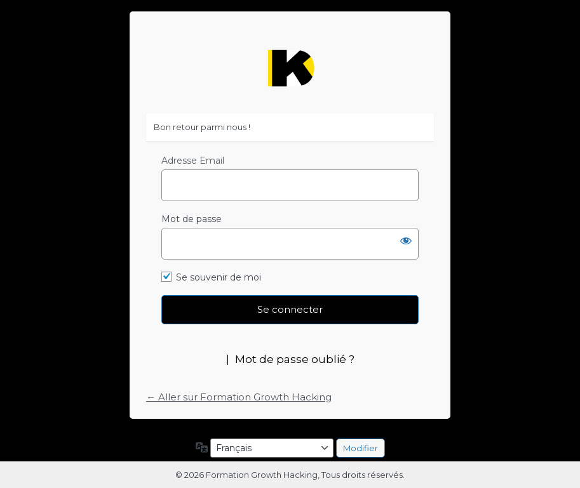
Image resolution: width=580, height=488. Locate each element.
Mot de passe (191, 219)
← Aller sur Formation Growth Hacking (239, 397)
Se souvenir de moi (218, 277)
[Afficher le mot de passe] (406, 240)
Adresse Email (192, 160)
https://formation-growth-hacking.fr (290, 68)
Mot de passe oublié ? (294, 359)
